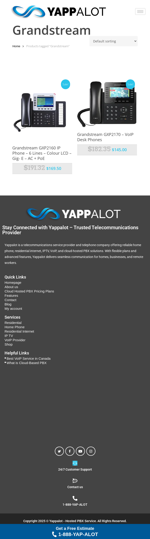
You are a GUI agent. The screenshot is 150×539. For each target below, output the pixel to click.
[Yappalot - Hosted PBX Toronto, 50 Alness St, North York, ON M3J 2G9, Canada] (75, 404)
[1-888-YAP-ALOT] (75, 498)
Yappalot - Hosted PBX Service (72, 521)
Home (16, 46)
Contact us (75, 487)
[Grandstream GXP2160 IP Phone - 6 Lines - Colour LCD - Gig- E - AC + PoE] (42, 111)
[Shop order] (113, 41)
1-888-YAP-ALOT (75, 531)
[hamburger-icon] (140, 11)
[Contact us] (75, 480)
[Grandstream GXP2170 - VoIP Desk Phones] (107, 104)
